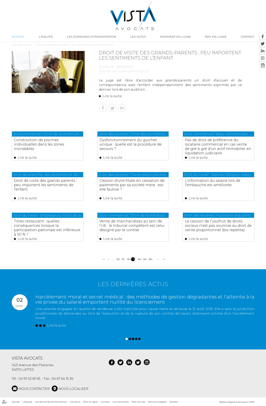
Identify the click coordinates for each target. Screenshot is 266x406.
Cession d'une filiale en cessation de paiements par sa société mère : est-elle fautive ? (132, 185)
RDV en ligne (216, 36)
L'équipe (46, 36)
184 (139, 259)
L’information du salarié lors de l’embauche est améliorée (212, 182)
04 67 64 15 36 (62, 379)
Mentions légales (157, 401)
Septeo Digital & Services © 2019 (236, 401)
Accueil (18, 36)
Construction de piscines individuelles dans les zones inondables (39, 144)
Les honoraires (121, 401)
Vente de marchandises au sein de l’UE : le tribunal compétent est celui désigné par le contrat (131, 225)
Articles (173, 401)
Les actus (138, 36)
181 (123, 259)
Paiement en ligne (175, 36)
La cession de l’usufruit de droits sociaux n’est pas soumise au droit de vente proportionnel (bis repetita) (218, 225)
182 (128, 259)
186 (150, 259)
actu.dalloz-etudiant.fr (131, 71)
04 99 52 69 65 (29, 379)
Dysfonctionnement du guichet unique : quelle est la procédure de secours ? (130, 144)
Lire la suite (112, 96)
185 (144, 259)
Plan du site (138, 401)
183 (133, 259)
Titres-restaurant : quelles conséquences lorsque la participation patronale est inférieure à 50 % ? (47, 228)
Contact (105, 401)
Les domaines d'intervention (91, 36)
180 (117, 259)
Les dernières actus (133, 284)
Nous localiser (73, 389)
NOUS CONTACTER (34, 389)
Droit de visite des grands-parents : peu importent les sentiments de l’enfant (75, 44)
